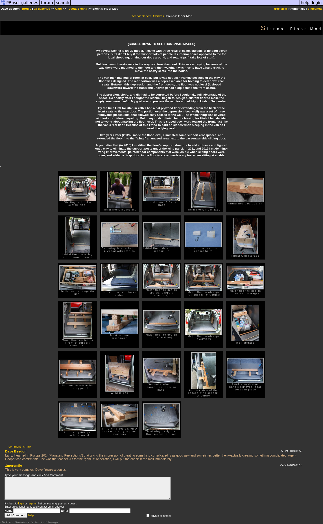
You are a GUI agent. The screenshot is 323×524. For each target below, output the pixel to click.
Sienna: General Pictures (147, 16)
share (27, 446)
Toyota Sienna (77, 8)
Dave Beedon (15, 451)
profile (26, 8)
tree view (280, 8)
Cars (58, 8)
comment (15, 446)
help (31, 515)
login (21, 503)
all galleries (42, 8)
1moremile (13, 465)
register (32, 503)
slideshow (315, 8)
